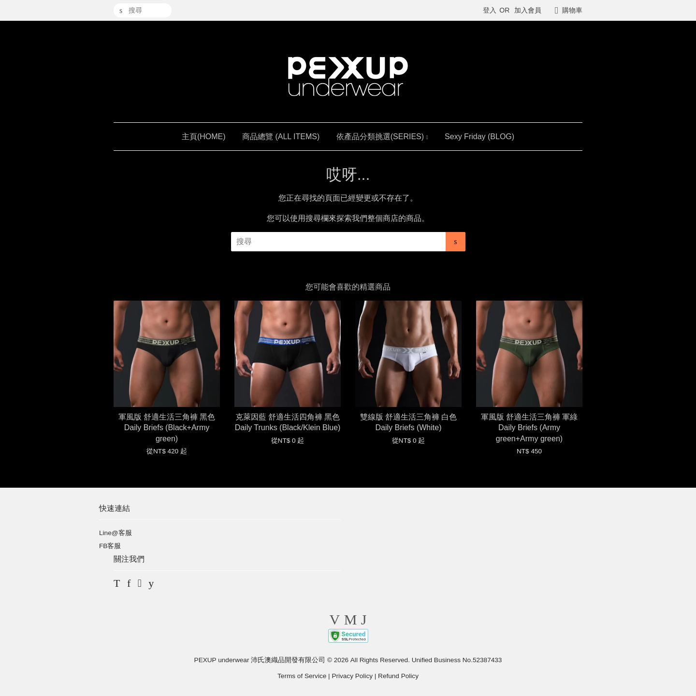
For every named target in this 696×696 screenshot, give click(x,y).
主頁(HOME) (204, 136)
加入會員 (527, 10)
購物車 (572, 10)
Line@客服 (115, 532)
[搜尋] (143, 10)
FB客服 (110, 546)
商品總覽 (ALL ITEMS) (280, 136)
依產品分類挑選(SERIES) (382, 136)
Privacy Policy (352, 676)
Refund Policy (398, 676)
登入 (489, 10)
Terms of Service (301, 676)
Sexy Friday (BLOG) (479, 136)
